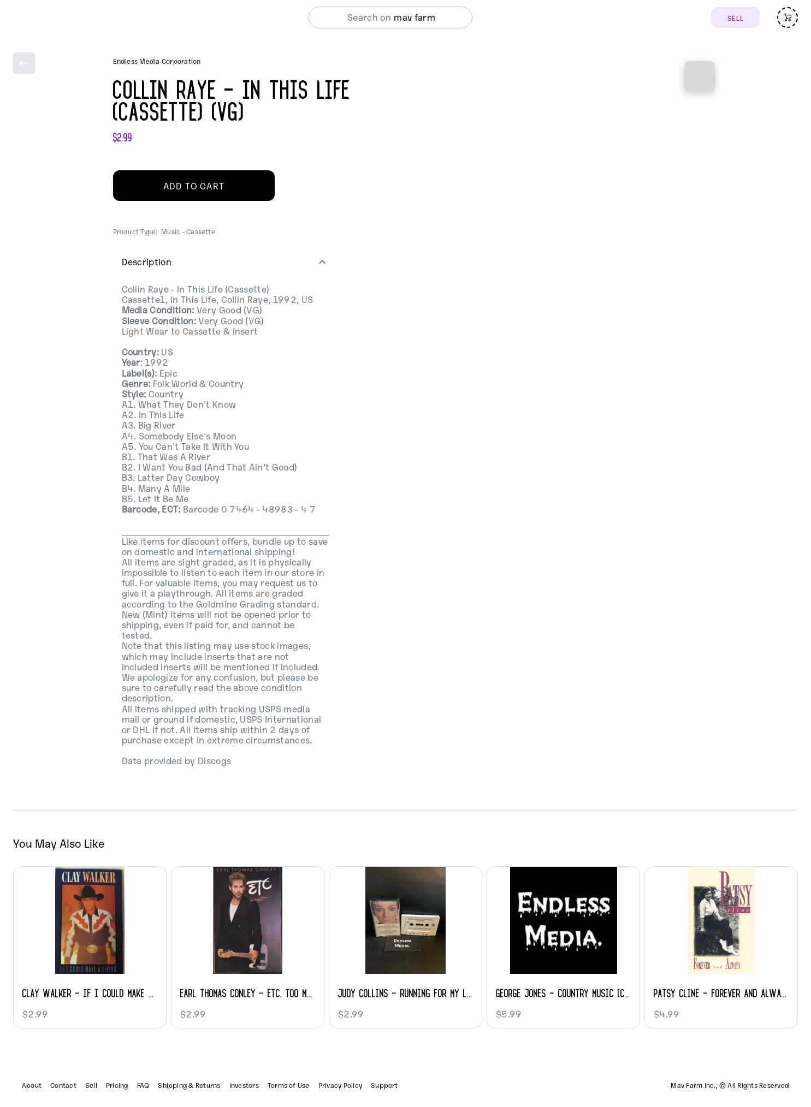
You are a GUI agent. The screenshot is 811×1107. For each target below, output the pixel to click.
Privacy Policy (340, 1085)
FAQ (143, 1085)
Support (384, 1085)
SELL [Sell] (735, 17)
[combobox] (418, 17)
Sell (91, 1085)
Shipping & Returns (189, 1085)
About (32, 1085)
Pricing (117, 1085)
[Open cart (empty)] (787, 17)
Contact (63, 1085)
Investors (244, 1085)
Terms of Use (289, 1085)
